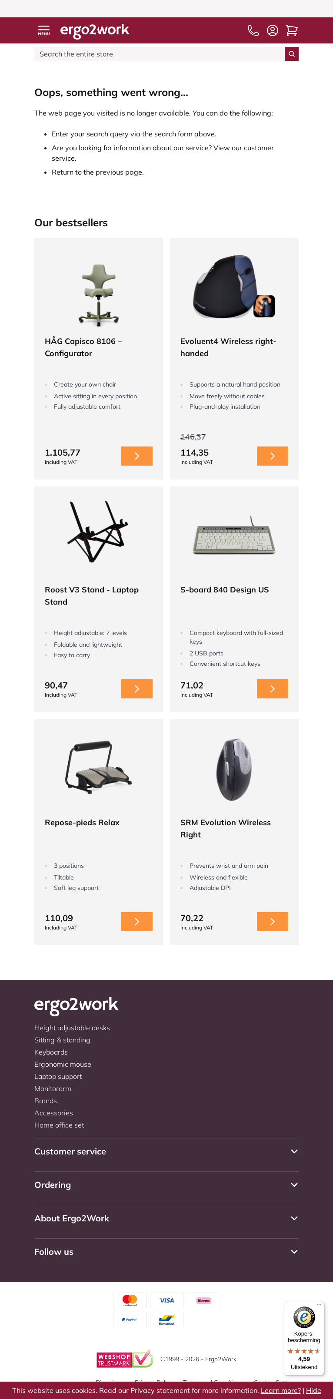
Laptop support (58, 1076)
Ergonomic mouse (62, 1064)
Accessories (53, 1112)
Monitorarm (52, 1088)
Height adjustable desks (72, 1027)
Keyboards (51, 1052)
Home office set (59, 1125)
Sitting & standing (62, 1039)
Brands (45, 1100)
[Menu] (319, 1307)
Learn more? (281, 1390)
